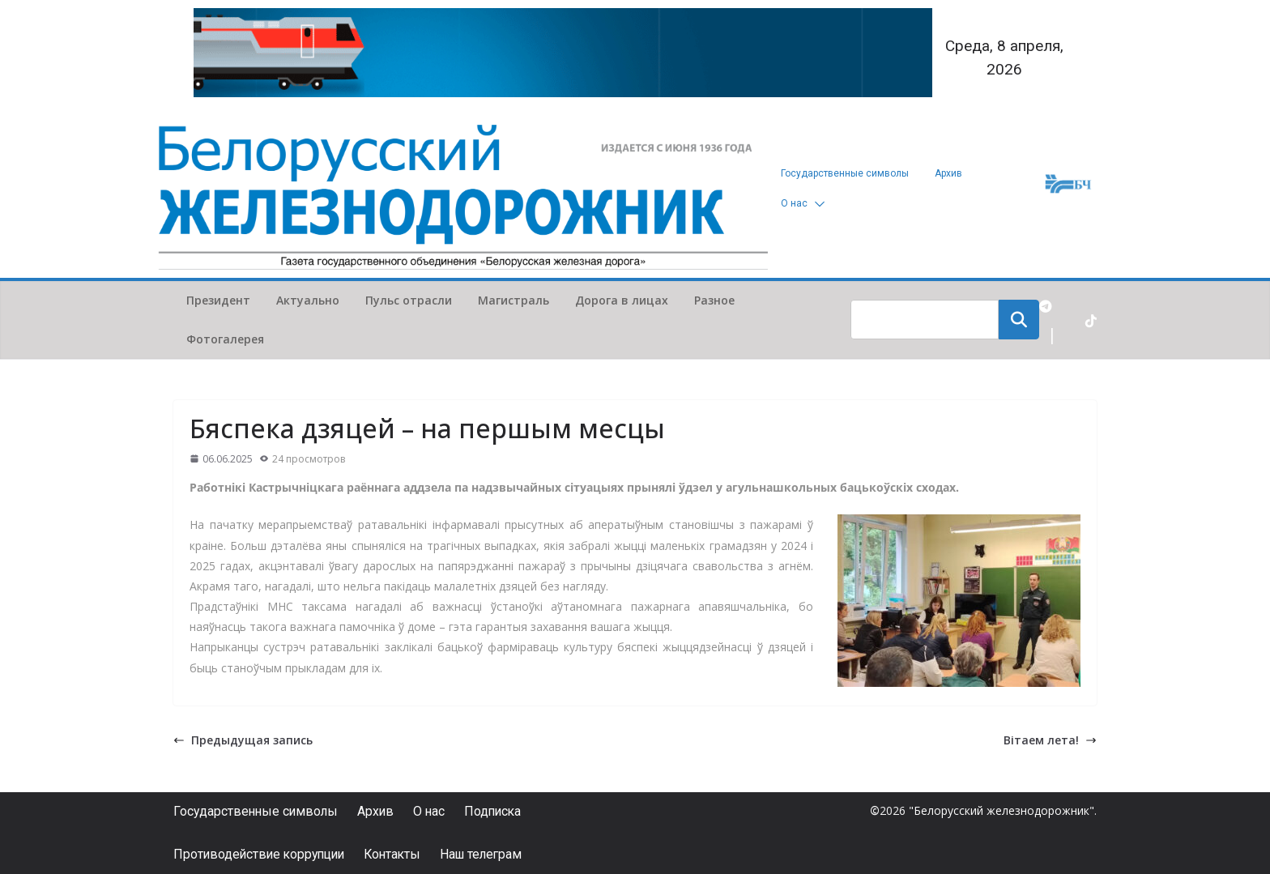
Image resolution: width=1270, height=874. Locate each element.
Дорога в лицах (621, 300)
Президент (218, 300)
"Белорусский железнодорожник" (1001, 810)
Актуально (307, 300)
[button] (816, 204)
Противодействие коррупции (262, 854)
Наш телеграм (492, 854)
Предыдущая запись (243, 740)
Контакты (400, 854)
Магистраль (513, 300)
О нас (794, 203)
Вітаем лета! (1050, 740)
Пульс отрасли (408, 300)
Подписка (499, 811)
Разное (714, 300)
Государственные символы (845, 173)
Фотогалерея (225, 339)
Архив (948, 173)
